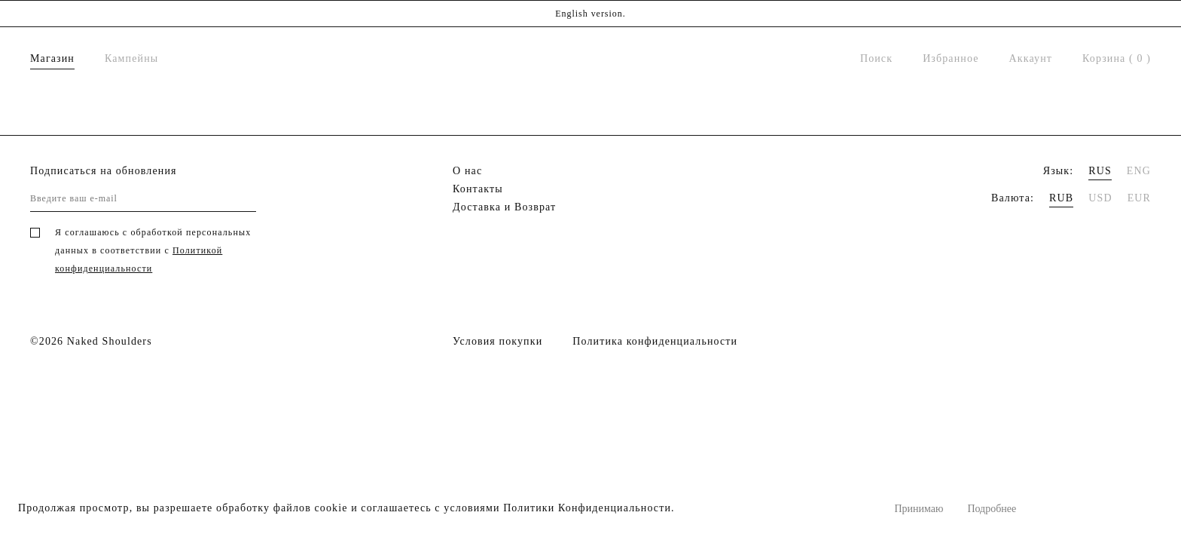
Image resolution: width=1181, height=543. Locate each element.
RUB (1061, 198)
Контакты (478, 189)
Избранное (950, 58)
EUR (1139, 198)
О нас (467, 170)
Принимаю (918, 508)
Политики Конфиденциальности (587, 508)
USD (1100, 198)
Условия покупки (497, 341)
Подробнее (991, 508)
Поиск (876, 58)
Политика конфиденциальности (654, 341)
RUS (1100, 170)
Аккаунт (1030, 58)
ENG (1139, 170)
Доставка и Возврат (504, 207)
